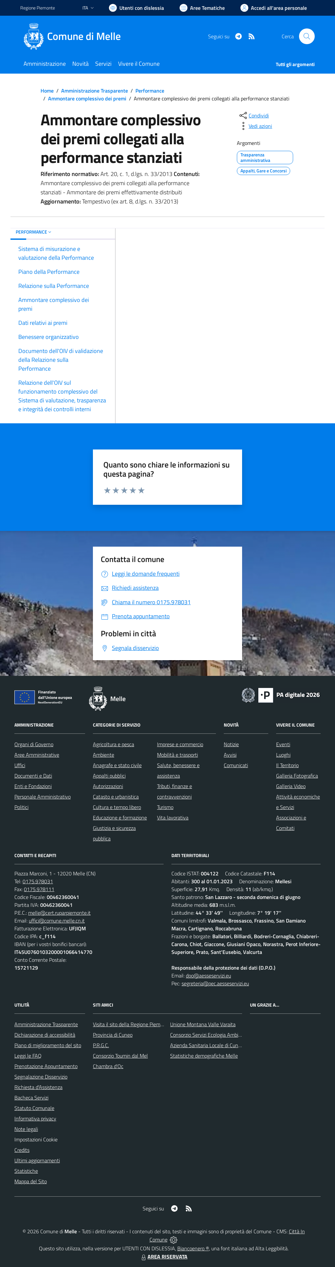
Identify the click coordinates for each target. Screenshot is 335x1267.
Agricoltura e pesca (113, 744)
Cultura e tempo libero (117, 807)
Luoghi (283, 755)
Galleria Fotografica (297, 776)
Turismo (165, 807)
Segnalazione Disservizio (40, 1077)
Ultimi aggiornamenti (37, 1160)
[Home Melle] (74, 36)
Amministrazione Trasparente (94, 91)
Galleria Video (291, 786)
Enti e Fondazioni (33, 786)
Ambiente (103, 755)
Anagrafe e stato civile (117, 765)
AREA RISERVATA (163, 1256)
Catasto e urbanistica (116, 797)
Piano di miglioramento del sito (47, 1045)
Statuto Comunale (34, 1108)
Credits (21, 1150)
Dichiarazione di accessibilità (44, 1035)
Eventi (283, 744)
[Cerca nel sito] (307, 36)
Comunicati (236, 765)
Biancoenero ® (193, 1248)
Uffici (19, 765)
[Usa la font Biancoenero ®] (136, 8)
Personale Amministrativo (42, 797)
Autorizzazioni (108, 786)
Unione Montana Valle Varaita (203, 1024)
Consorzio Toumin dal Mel (120, 1056)
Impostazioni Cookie (36, 1139)
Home (47, 91)
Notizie (231, 744)
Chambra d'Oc (108, 1066)
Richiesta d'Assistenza (38, 1087)
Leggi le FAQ (28, 1056)
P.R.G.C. (101, 1045)
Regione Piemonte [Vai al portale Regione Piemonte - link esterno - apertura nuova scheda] (37, 7)
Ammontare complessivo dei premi (87, 98)
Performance (149, 91)
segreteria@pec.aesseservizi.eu (215, 983)
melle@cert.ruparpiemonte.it (59, 913)
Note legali (26, 1129)
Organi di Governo (33, 744)
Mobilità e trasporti (177, 755)
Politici (21, 807)
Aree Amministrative (36, 755)
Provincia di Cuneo (112, 1035)
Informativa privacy (35, 1118)
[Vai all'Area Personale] (274, 8)
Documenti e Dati (33, 776)
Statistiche (26, 1171)
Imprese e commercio (180, 744)
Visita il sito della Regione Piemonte (131, 1024)
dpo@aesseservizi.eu (208, 975)
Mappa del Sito (30, 1181)
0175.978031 (38, 881)
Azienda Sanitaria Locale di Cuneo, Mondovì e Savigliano (231, 1045)
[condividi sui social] (253, 115)
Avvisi (230, 755)
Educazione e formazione (120, 817)
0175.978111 (39, 889)
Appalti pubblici (109, 776)
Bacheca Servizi (31, 1097)
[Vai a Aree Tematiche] (202, 8)
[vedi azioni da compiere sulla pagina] (255, 126)
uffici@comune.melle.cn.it (57, 920)
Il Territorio (287, 765)
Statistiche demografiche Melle (204, 1056)
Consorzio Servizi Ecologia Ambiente (209, 1035)
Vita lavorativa (172, 817)
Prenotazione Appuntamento (46, 1066)
